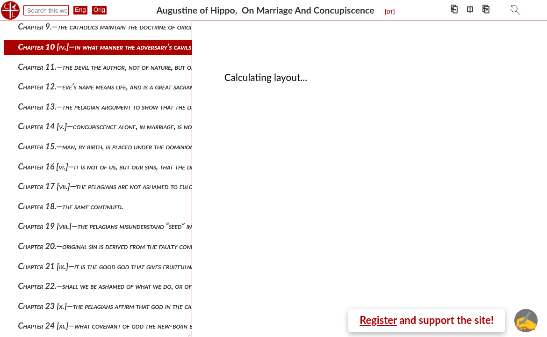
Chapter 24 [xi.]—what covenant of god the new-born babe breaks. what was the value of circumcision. (178, 325)
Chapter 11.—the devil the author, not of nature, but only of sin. (120, 67)
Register (378, 320)
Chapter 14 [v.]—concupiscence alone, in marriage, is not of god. (119, 126)
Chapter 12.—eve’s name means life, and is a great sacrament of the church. (135, 86)
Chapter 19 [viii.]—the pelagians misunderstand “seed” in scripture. (120, 226)
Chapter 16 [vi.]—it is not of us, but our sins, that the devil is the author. (132, 166)
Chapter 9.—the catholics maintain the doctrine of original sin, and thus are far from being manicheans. (179, 26)
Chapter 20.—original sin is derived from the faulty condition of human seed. (137, 246)
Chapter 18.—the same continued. (70, 206)
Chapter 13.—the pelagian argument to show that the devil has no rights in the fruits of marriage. (171, 106)
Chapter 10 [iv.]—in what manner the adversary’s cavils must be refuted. (131, 46)
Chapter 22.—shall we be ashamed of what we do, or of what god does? (130, 286)
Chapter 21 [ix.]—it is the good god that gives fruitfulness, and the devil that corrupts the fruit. (168, 266)
